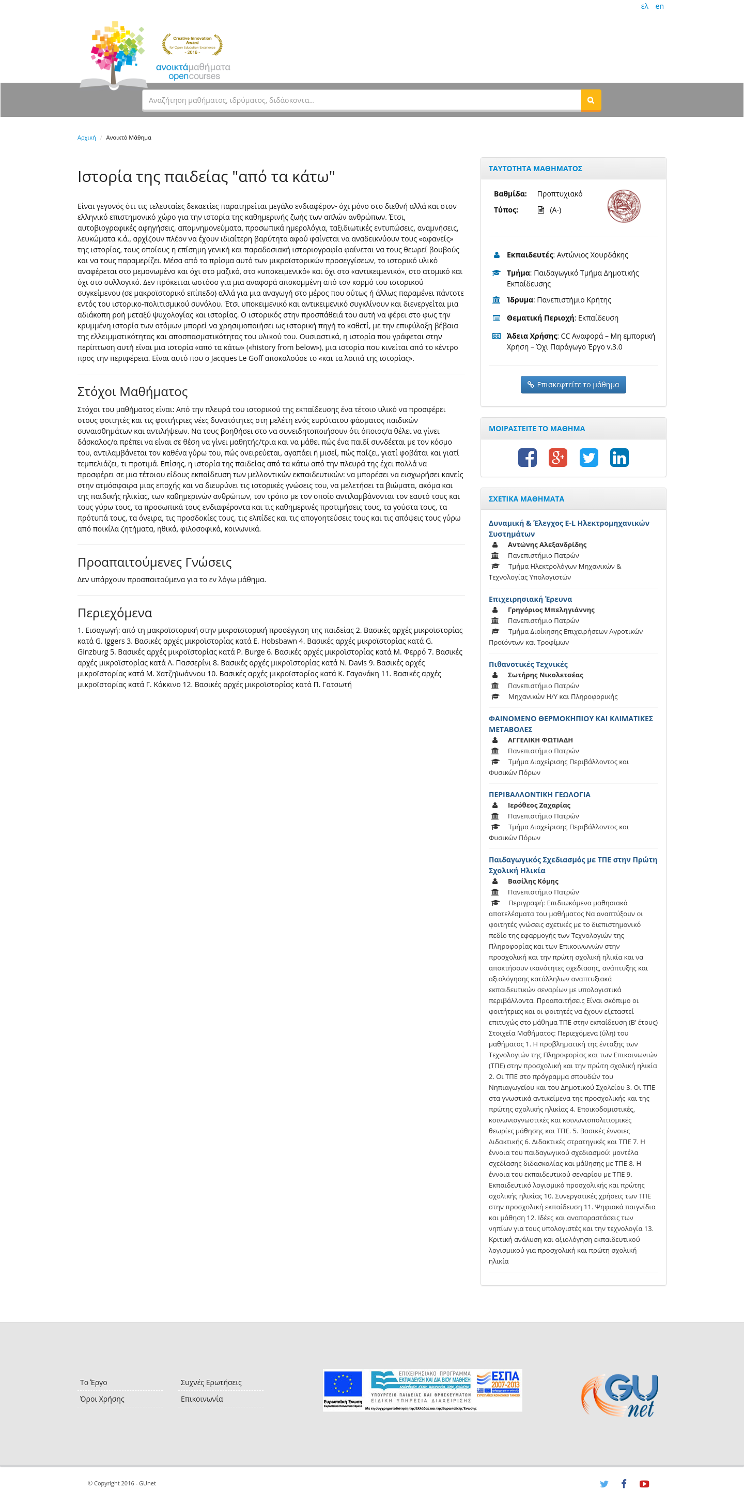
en (660, 6)
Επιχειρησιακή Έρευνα (530, 599)
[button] (591, 99)
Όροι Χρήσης (102, 1399)
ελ (644, 6)
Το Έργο (93, 1382)
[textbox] (361, 99)
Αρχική (87, 137)
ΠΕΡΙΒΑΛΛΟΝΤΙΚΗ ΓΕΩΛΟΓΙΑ (540, 794)
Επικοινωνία (202, 1399)
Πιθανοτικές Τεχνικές (528, 664)
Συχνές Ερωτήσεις (211, 1382)
